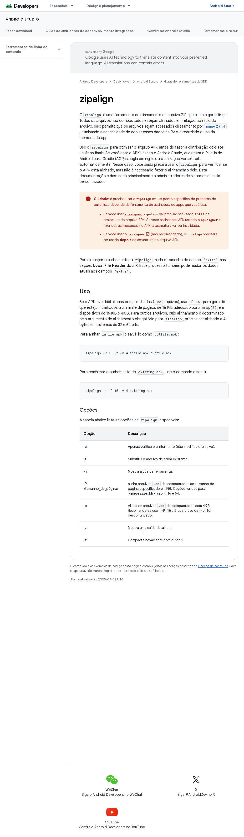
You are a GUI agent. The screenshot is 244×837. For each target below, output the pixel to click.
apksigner (133, 214)
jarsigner (136, 234)
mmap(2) (212, 126)
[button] (28, 49)
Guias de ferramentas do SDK (185, 81)
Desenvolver (122, 81)
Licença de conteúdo (213, 566)
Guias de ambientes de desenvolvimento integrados (90, 31)
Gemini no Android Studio (168, 31)
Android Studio (222, 6)
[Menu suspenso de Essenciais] (74, 5)
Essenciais (59, 6)
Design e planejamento (105, 6)
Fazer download (19, 31)
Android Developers (93, 81)
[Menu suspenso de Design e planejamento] (131, 5)
